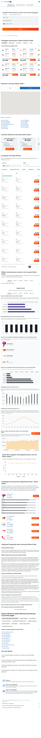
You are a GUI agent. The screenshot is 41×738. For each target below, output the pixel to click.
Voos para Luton (5, 646)
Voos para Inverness (25, 124)
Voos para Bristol (4, 125)
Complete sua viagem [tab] (32, 621)
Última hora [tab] (25, 42)
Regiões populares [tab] (23, 618)
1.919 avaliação (10, 497)
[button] (2, 2)
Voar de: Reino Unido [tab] (6, 621)
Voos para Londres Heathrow (7, 632)
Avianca (8, 535)
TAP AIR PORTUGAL (10, 516)
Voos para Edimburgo (25, 120)
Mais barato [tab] (4, 42)
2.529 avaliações (10, 539)
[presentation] (38, 12)
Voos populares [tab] (32, 618)
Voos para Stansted (5, 641)
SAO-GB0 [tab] (9, 293)
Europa (5, 35)
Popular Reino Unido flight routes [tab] (19, 621)
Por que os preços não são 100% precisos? (21, 707)
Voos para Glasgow (24, 121)
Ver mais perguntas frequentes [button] (20, 609)
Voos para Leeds (4, 127)
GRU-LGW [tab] (10, 280)
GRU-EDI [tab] (15, 280)
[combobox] (5, 14)
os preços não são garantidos (25, 700)
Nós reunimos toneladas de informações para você (21, 705)
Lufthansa (9, 522)
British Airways (10, 529)
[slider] (39, 166)
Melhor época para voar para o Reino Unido (13, 555)
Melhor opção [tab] (11, 42)
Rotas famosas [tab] (15, 623)
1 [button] (29, 266)
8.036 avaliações (10, 526)
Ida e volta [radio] (30, 88)
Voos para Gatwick (5, 638)
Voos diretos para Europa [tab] (7, 626)
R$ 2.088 (35, 12)
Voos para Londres (4, 120)
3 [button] (34, 266)
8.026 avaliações (10, 532)
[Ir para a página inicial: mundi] (8, 2)
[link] (9, 149)
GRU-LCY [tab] (31, 280)
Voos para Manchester (5, 121)
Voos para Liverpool (25, 127)
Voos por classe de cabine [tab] (24, 623)
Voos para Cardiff (4, 128)
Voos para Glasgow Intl (6, 640)
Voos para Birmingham (5, 123)
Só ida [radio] (10, 88)
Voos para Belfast (24, 123)
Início (2, 35)
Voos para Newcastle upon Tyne (7, 124)
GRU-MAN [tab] (21, 280)
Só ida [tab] (31, 42)
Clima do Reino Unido (7, 548)
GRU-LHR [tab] (26, 280)
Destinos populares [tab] (6, 623)
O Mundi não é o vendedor (21, 703)
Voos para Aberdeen (25, 125)
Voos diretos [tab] (18, 42)
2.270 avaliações (10, 519)
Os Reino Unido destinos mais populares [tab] (10, 618)
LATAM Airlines (10, 494)
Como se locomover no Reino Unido (11, 573)
